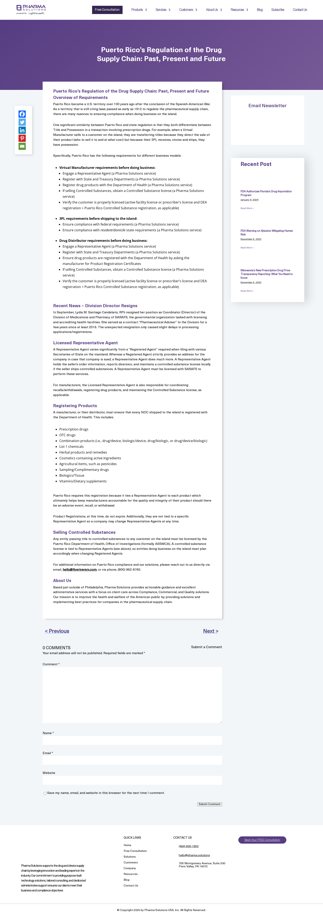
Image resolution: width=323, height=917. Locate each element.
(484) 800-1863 (189, 846)
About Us (212, 10)
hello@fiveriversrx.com (80, 569)
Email (48, 753)
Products (137, 10)
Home (127, 845)
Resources (237, 10)
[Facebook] (22, 114)
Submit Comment (209, 804)
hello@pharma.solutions (194, 855)
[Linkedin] (22, 130)
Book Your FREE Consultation (264, 840)
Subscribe (278, 10)
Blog (260, 10)
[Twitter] (22, 122)
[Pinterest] (22, 138)
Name (48, 733)
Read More (246, 208)
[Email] (22, 146)
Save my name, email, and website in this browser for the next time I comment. (106, 793)
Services (161, 10)
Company (130, 868)
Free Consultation (106, 10)
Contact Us (300, 10)
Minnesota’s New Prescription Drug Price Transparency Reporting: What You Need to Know (267, 274)
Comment (51, 664)
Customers (186, 10)
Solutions (130, 857)
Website (49, 773)
